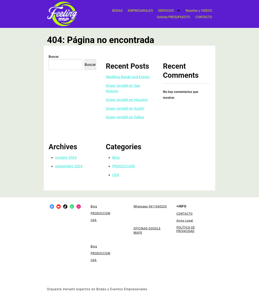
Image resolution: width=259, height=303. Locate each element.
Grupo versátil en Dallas (125, 117)
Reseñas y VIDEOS (199, 11)
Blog (116, 157)
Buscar (54, 57)
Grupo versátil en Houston (127, 100)
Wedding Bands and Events (128, 77)
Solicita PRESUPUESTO (173, 17)
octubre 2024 (65, 157)
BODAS (117, 11)
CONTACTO (203, 17)
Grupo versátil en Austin (125, 108)
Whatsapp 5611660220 (150, 206)
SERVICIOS (166, 11)
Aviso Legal (184, 220)
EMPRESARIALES (140, 11)
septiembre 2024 (68, 166)
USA (115, 175)
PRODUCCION (123, 166)
